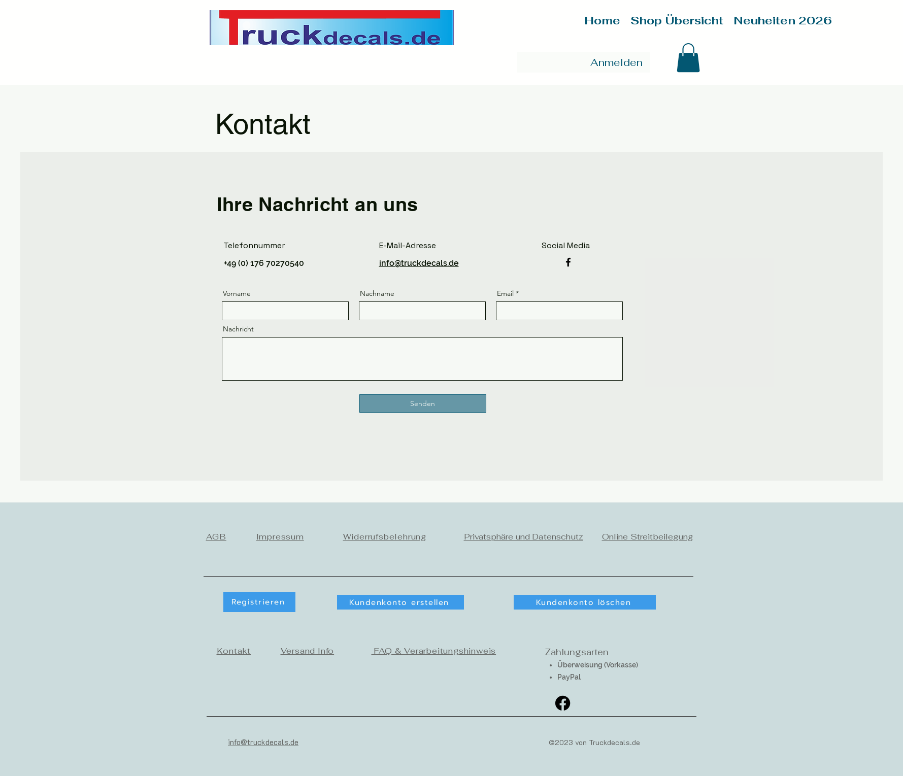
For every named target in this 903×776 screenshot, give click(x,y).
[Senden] (422, 403)
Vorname (237, 293)
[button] (688, 57)
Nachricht (238, 328)
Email (505, 293)
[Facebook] (568, 262)
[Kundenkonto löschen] (585, 602)
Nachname (377, 293)
